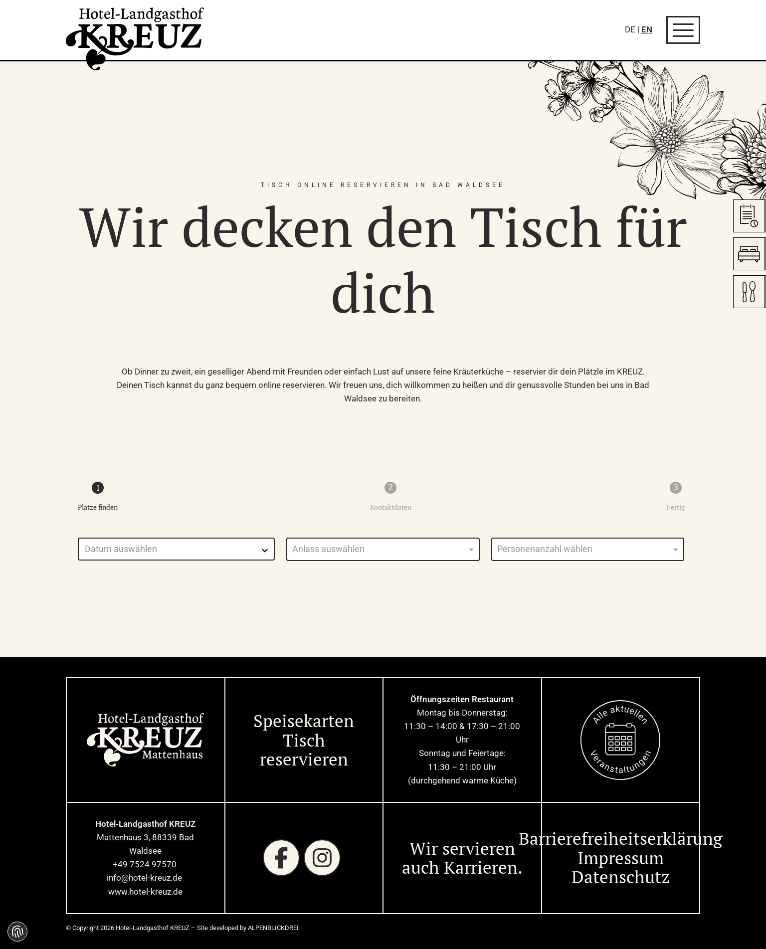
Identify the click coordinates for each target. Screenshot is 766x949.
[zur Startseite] (135, 38)
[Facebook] (281, 857)
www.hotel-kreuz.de (145, 892)
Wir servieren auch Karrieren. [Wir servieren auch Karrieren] (462, 858)
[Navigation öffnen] (683, 30)
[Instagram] (322, 857)
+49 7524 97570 (146, 864)
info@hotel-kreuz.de (145, 878)
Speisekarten (303, 721)
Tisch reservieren (304, 750)
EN (646, 29)
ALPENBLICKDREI (273, 928)
